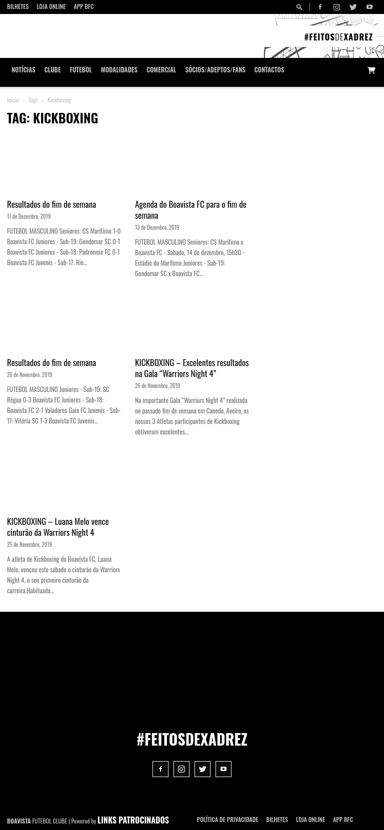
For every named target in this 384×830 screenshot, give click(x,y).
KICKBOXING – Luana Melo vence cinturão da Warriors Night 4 (58, 526)
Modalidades (119, 69)
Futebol (81, 69)
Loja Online (51, 6)
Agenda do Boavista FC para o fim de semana (190, 209)
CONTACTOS (269, 69)
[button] (301, 6)
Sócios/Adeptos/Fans (215, 69)
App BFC (84, 6)
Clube (52, 69)
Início (13, 99)
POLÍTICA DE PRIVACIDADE (227, 819)
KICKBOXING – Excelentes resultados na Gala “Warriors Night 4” (192, 368)
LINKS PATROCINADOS (133, 820)
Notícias (24, 69)
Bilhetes (17, 6)
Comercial (161, 69)
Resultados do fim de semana (51, 204)
